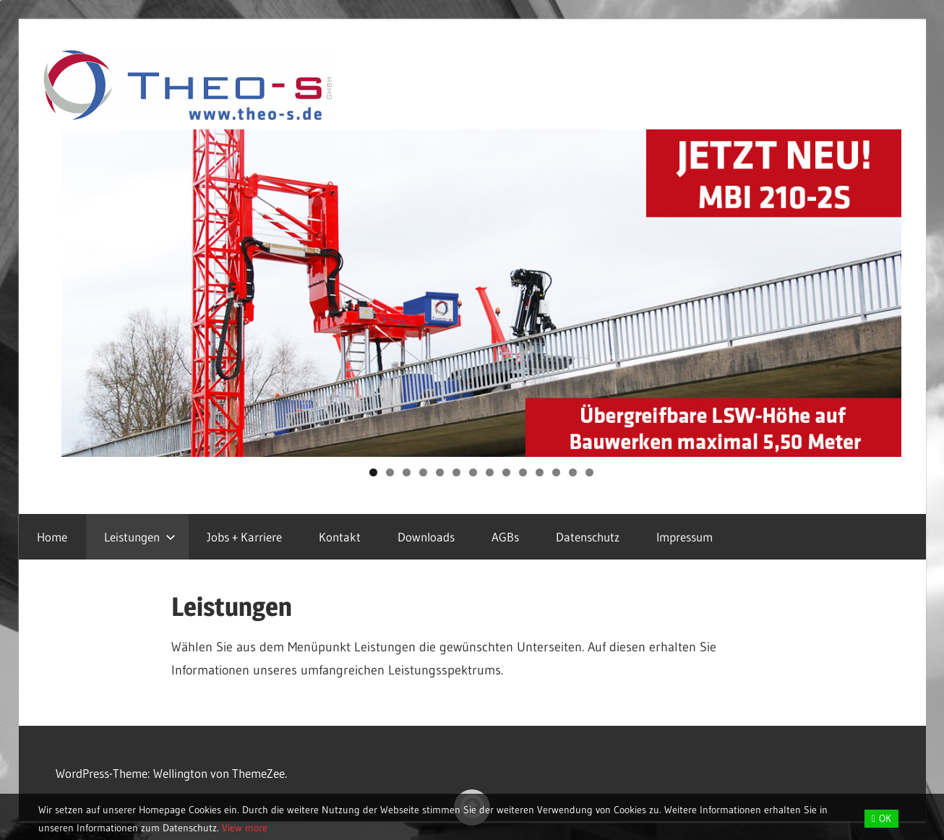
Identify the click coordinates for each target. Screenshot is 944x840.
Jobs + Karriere (244, 536)
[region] (481, 293)
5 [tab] (440, 472)
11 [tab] (540, 472)
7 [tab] (473, 472)
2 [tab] (390, 472)
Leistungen (140, 536)
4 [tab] (423, 472)
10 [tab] (523, 472)
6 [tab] (456, 472)
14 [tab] (589, 472)
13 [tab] (573, 472)
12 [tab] (556, 472)
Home (52, 536)
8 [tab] (490, 472)
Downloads (426, 536)
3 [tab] (407, 472)
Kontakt (340, 536)
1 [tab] (373, 472)
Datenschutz (587, 536)
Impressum (684, 536)
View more (244, 827)
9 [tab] (506, 472)
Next (883, 290)
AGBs (505, 536)
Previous (79, 290)
